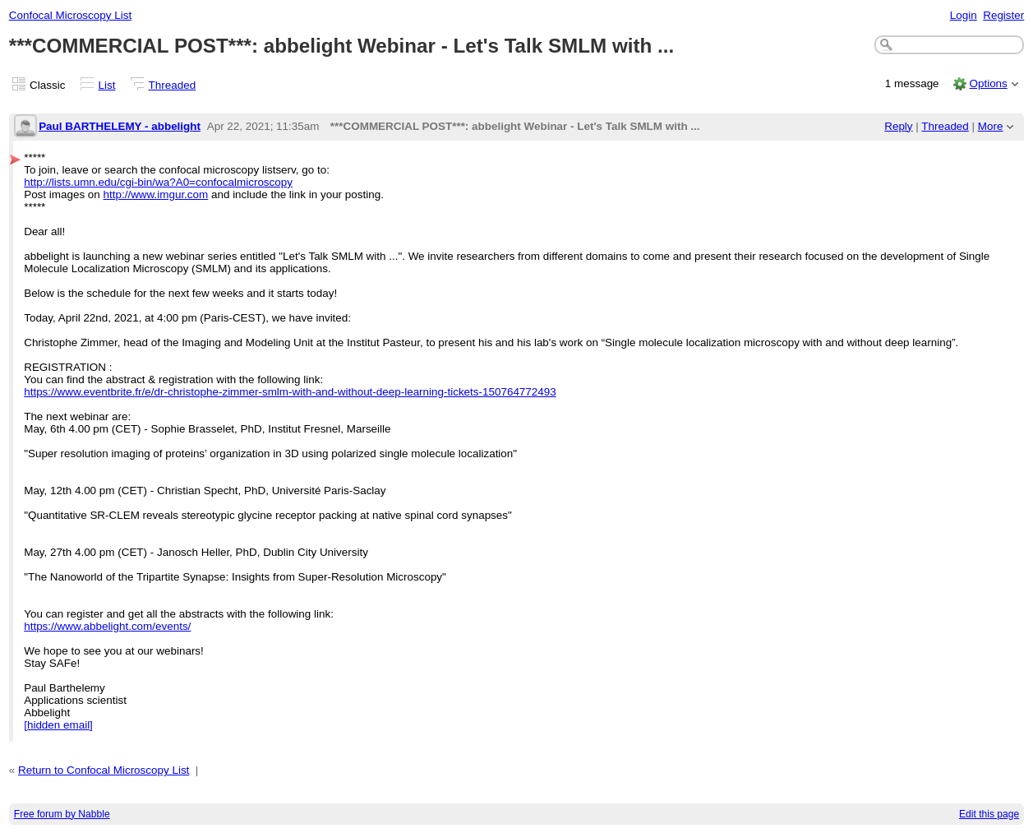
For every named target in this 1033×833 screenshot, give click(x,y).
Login (963, 15)
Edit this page (989, 814)
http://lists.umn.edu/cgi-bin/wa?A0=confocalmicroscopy (158, 182)
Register (1003, 15)
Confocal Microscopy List (70, 15)
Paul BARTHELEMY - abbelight (120, 126)
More (990, 126)
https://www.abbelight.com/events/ (107, 626)
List (107, 85)
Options (988, 83)
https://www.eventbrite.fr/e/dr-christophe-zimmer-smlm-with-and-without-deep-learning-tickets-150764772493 (290, 392)
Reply (898, 126)
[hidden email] (58, 725)
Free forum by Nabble (62, 814)
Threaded (172, 85)
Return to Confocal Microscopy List (103, 770)
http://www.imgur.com (156, 194)
